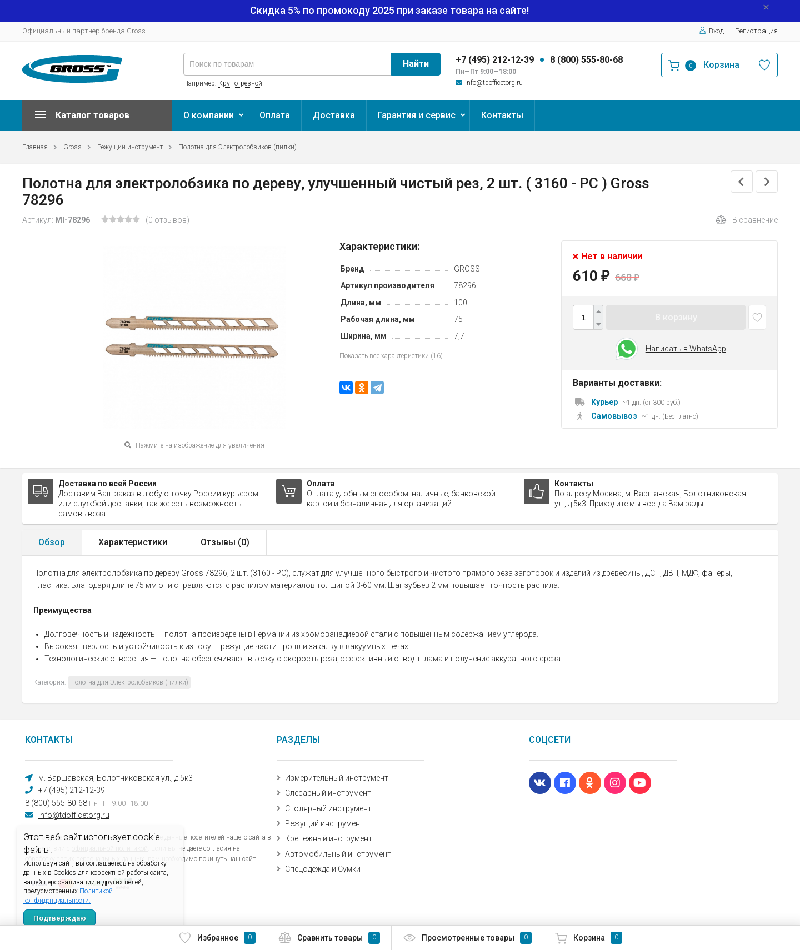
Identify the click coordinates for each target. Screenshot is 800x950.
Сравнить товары (329, 937)
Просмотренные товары (467, 937)
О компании (208, 115)
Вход (711, 31)
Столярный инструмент (328, 808)
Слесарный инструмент (328, 792)
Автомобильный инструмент (338, 854)
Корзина (588, 937)
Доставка (334, 115)
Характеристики (132, 542)
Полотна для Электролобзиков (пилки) (237, 147)
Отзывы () (225, 542)
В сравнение (747, 219)
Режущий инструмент (130, 147)
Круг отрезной (240, 83)
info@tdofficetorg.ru (494, 83)
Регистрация (756, 31)
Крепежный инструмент (328, 838)
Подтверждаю (59, 918)
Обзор (51, 542)
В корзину (676, 317)
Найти (416, 63)
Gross (72, 147)
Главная (35, 147)
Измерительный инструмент (336, 777)
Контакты (502, 115)
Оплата (274, 115)
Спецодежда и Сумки (323, 868)
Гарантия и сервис (417, 115)
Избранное (217, 937)
